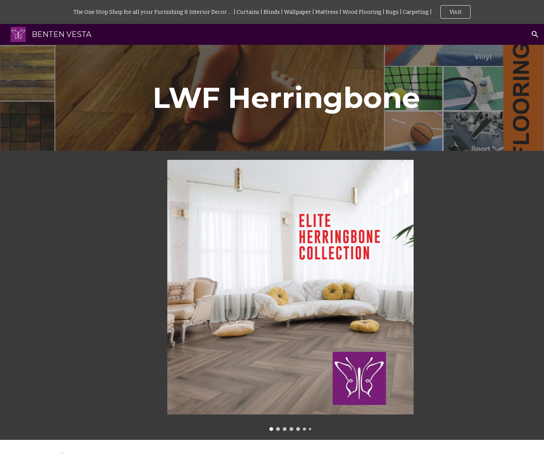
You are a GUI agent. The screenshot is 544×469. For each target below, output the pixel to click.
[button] (535, 34)
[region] (272, 12)
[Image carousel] (290, 295)
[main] (290, 98)
